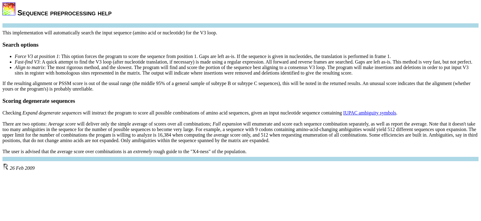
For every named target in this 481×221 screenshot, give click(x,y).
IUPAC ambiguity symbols (369, 112)
